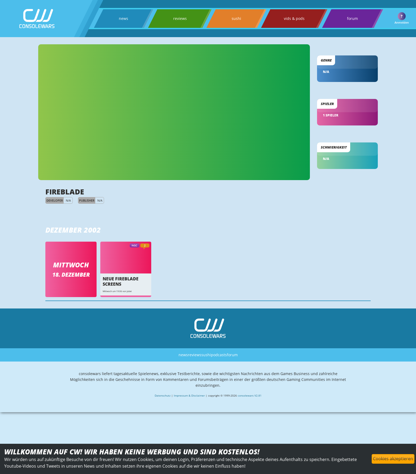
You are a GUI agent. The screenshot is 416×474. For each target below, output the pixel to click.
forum (348, 18)
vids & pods (290, 18)
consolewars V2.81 (252, 416)
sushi (233, 18)
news (123, 18)
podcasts (220, 372)
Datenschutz (159, 416)
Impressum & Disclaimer (188, 416)
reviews (177, 18)
